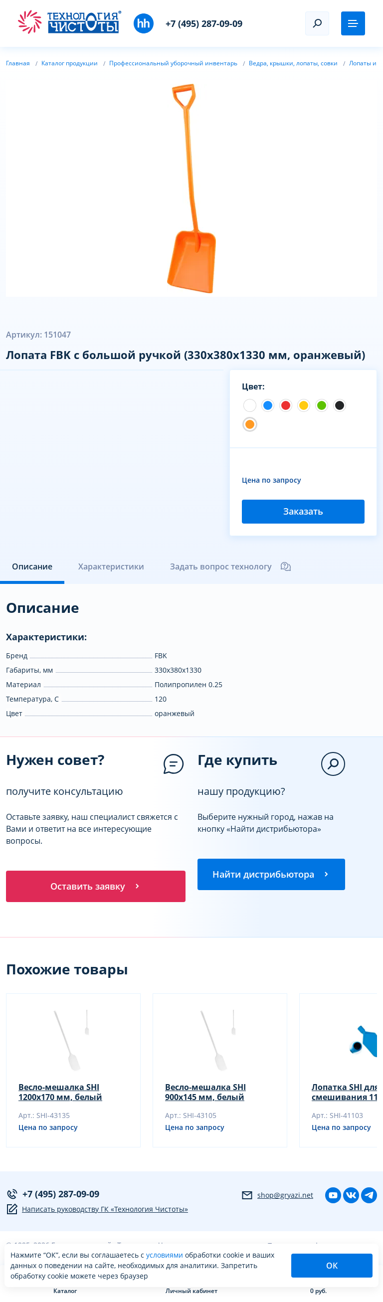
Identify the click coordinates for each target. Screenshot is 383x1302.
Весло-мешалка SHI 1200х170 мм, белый (60, 1093)
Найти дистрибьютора (271, 875)
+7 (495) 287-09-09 (204, 23)
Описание (32, 566)
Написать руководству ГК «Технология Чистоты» (97, 1210)
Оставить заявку (95, 887)
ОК (332, 1265)
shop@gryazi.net (277, 1196)
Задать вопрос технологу (231, 566)
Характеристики (111, 566)
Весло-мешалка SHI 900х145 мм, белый (205, 1093)
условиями (165, 1255)
